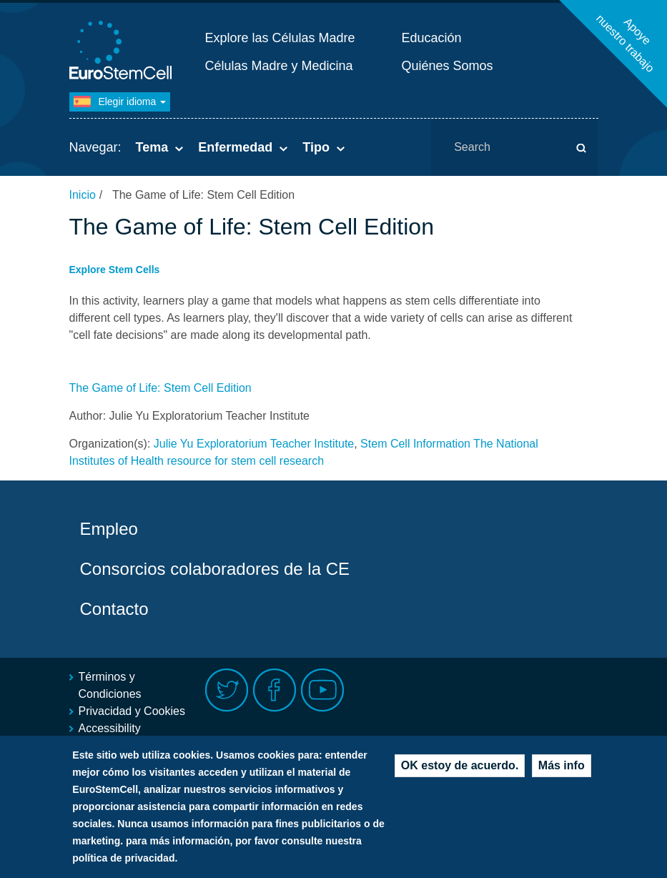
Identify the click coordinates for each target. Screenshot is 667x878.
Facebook (275, 690)
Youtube (323, 690)
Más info (561, 772)
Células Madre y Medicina (279, 66)
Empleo (109, 528)
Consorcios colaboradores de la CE (215, 568)
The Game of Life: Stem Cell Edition (160, 388)
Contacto (114, 608)
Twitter (227, 690)
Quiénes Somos (447, 66)
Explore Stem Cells (114, 269)
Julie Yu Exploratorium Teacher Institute (254, 444)
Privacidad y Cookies (132, 711)
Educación (432, 38)
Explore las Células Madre (280, 38)
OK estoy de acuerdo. (460, 772)
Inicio (82, 195)
